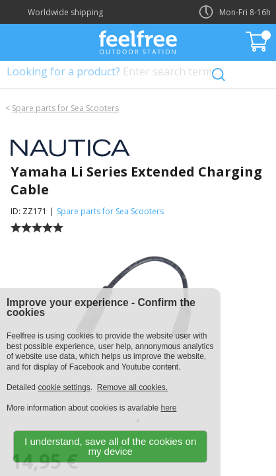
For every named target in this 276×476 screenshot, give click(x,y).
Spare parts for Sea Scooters (65, 108)
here (168, 408)
